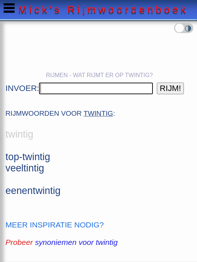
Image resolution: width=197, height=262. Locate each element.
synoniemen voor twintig (76, 242)
